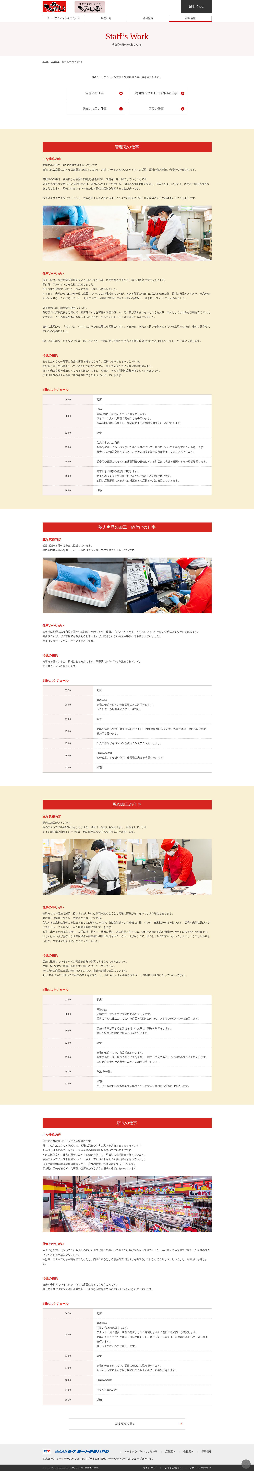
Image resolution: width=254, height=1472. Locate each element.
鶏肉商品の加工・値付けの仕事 (156, 93)
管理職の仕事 (94, 93)
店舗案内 (106, 18)
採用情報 (190, 18)
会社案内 (148, 18)
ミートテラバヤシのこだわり (63, 18)
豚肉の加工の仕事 (94, 108)
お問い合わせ (196, 6)
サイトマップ (149, 1468)
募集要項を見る (125, 1424)
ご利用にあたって (173, 1468)
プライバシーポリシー (201, 1468)
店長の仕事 (156, 108)
